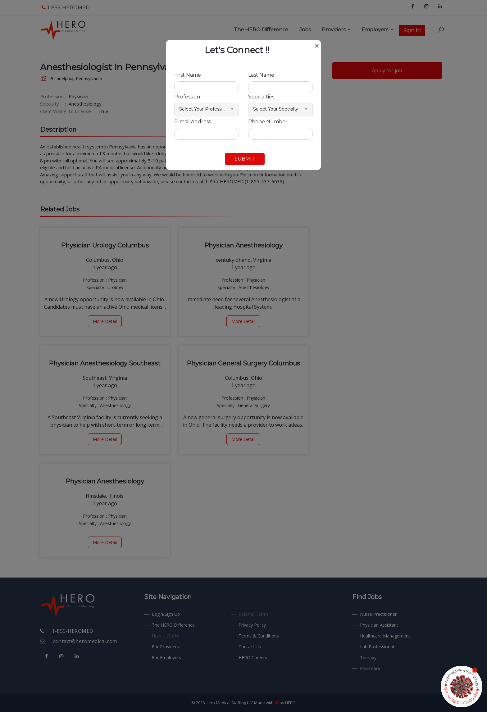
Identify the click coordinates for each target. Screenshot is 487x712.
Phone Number (268, 122)
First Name (187, 75)
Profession (187, 97)
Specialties (261, 97)
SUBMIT (244, 159)
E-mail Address (192, 122)
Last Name (261, 75)
